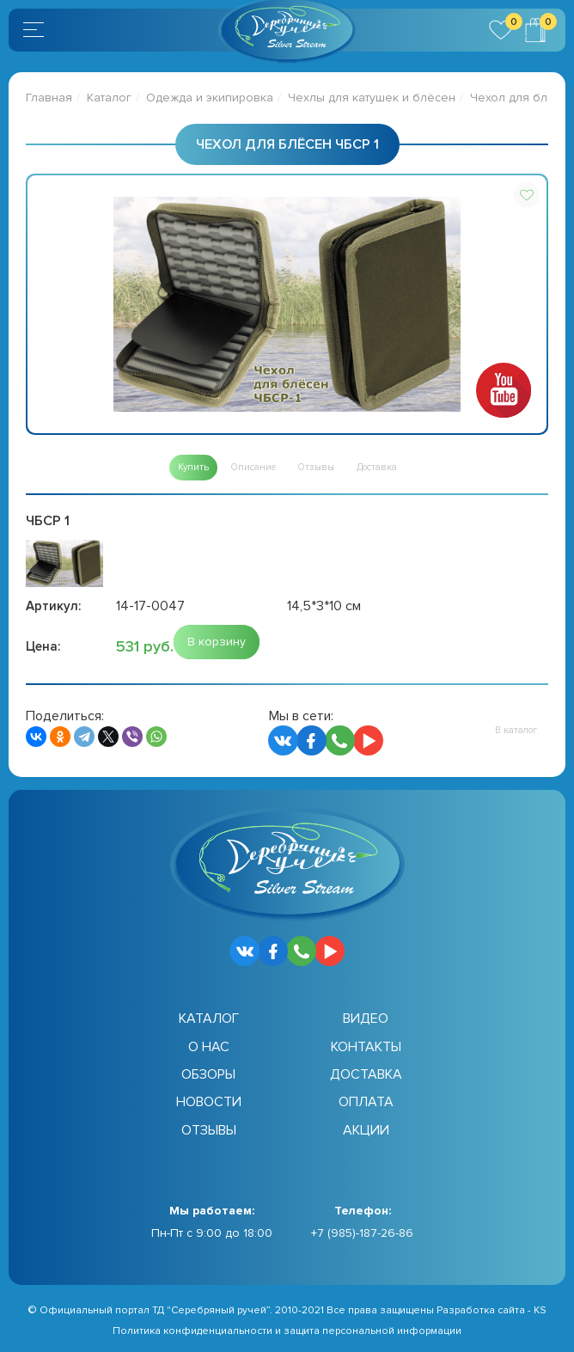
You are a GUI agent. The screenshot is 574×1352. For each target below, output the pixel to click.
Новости (208, 1101)
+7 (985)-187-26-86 (362, 1233)
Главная (49, 97)
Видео (365, 1018)
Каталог (109, 97)
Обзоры (208, 1074)
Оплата (366, 1101)
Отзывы (208, 1130)
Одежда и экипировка (209, 97)
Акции (366, 1130)
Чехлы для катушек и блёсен (371, 97)
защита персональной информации (372, 1330)
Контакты (366, 1046)
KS (540, 1310)
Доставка (366, 1074)
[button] (527, 195)
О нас (208, 1046)
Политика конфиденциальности (192, 1330)
